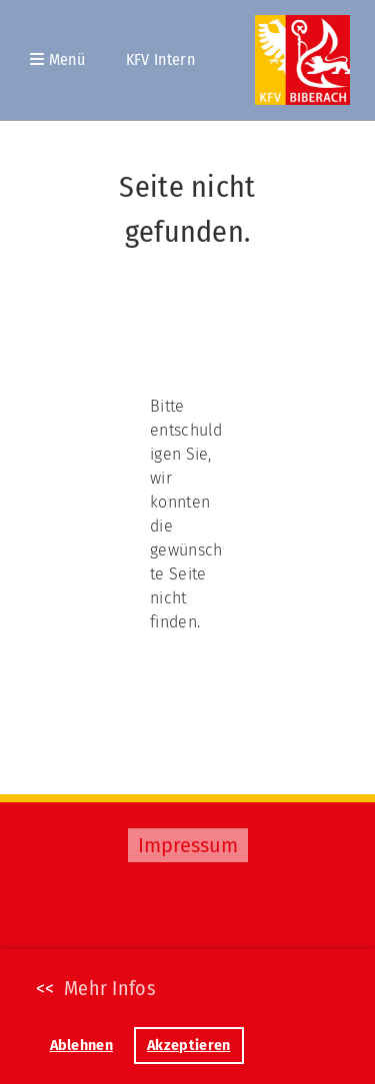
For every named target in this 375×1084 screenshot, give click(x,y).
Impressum (188, 845)
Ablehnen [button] (81, 1045)
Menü (57, 59)
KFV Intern (160, 59)
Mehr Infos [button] (110, 988)
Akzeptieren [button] (188, 1045)
